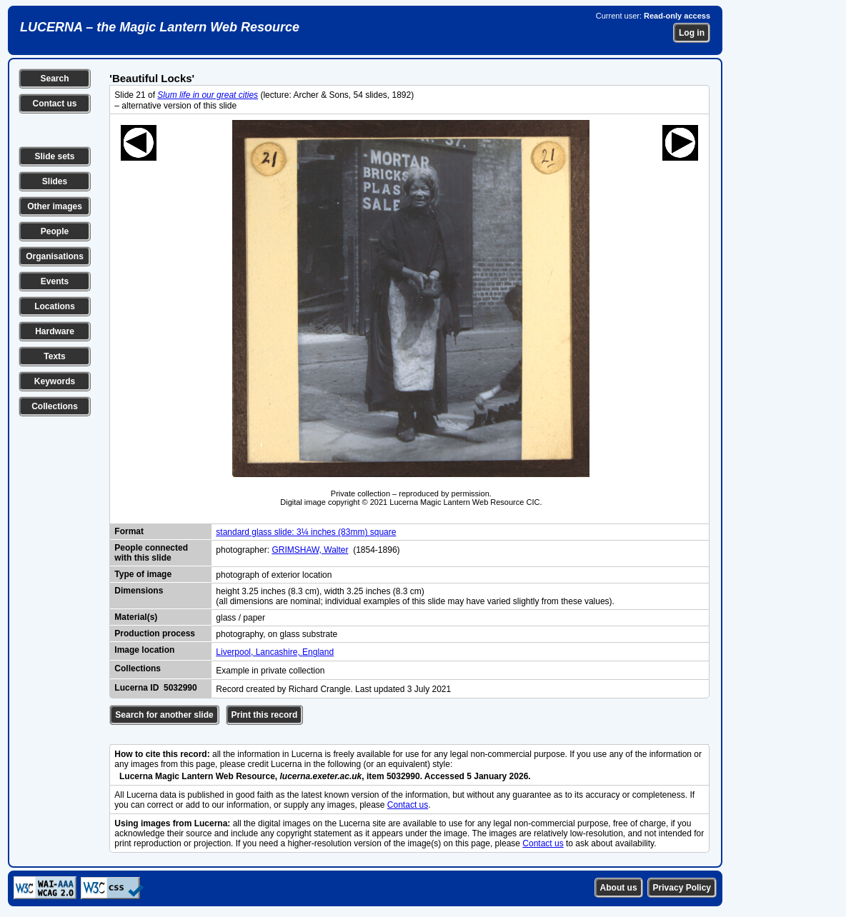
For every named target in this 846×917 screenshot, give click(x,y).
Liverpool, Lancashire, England (275, 652)
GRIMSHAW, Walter (310, 550)
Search (54, 79)
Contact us (54, 104)
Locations (54, 306)
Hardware (54, 331)
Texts (54, 356)
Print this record (265, 715)
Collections (54, 406)
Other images (54, 206)
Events (55, 281)
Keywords (54, 381)
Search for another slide (164, 715)
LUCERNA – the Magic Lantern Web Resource (159, 27)
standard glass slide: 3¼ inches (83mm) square (306, 532)
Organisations (55, 256)
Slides (54, 181)
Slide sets (54, 156)
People (55, 231)
